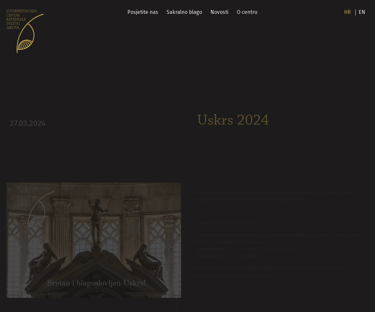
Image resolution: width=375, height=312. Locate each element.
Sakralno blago (185, 12)
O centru (247, 12)
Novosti (220, 12)
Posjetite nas (143, 12)
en (362, 12)
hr (347, 12)
